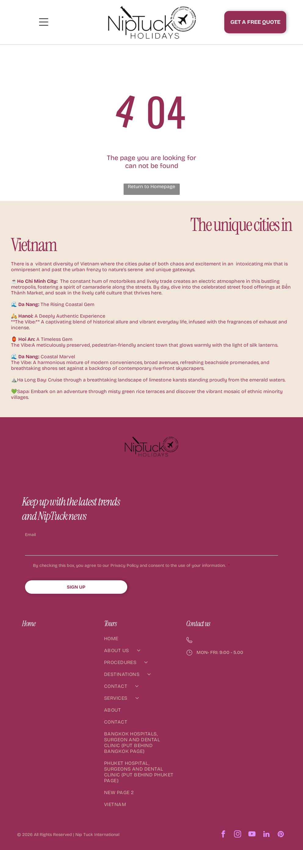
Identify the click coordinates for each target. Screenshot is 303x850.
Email (30, 534)
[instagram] (237, 835)
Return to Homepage (151, 186)
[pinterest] (280, 835)
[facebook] (223, 835)
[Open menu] (43, 22)
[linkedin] (266, 835)
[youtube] (252, 835)
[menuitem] (140, 642)
